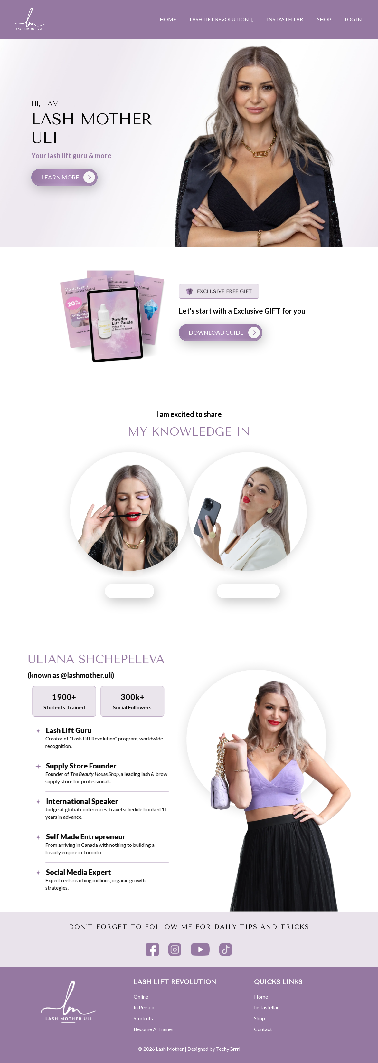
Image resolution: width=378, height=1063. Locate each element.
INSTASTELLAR (285, 19)
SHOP (324, 19)
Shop (259, 1018)
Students (143, 1018)
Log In (353, 19)
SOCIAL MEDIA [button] (280, 590)
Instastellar (266, 1007)
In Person (144, 1007)
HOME (168, 19)
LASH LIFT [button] (98, 590)
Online (141, 996)
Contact (263, 1029)
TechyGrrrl (228, 1049)
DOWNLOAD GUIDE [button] (248, 332)
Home (261, 996)
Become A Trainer (154, 1029)
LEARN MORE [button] (60, 177)
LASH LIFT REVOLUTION (221, 19)
